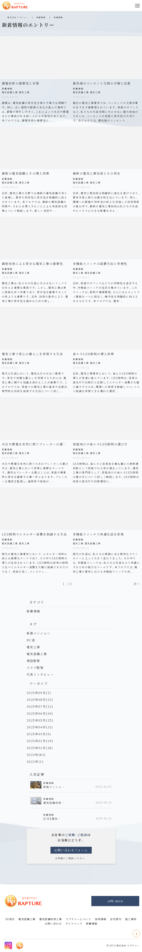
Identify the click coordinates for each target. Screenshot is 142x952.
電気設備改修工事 (50, 919)
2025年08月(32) (40, 699)
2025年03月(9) (39, 734)
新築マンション (38, 633)
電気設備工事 (37, 654)
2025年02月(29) (40, 741)
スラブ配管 (35, 667)
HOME (10, 919)
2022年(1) (35, 761)
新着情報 (41, 17)
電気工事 (33, 647)
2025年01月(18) (40, 748)
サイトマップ (73, 923)
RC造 (31, 640)
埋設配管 (33, 661)
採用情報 (100, 919)
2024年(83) (36, 755)
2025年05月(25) (40, 720)
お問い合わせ (53, 923)
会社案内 (115, 919)
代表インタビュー (40, 674)
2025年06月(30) (40, 713)
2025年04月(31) (40, 727)
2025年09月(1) (39, 693)
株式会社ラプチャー (17, 17)
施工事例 (131, 919)
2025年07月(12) (40, 706)
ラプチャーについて (78, 919)
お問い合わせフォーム (71, 850)
